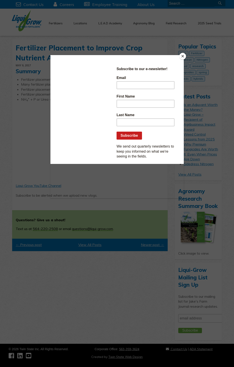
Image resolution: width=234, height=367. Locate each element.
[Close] (182, 56)
